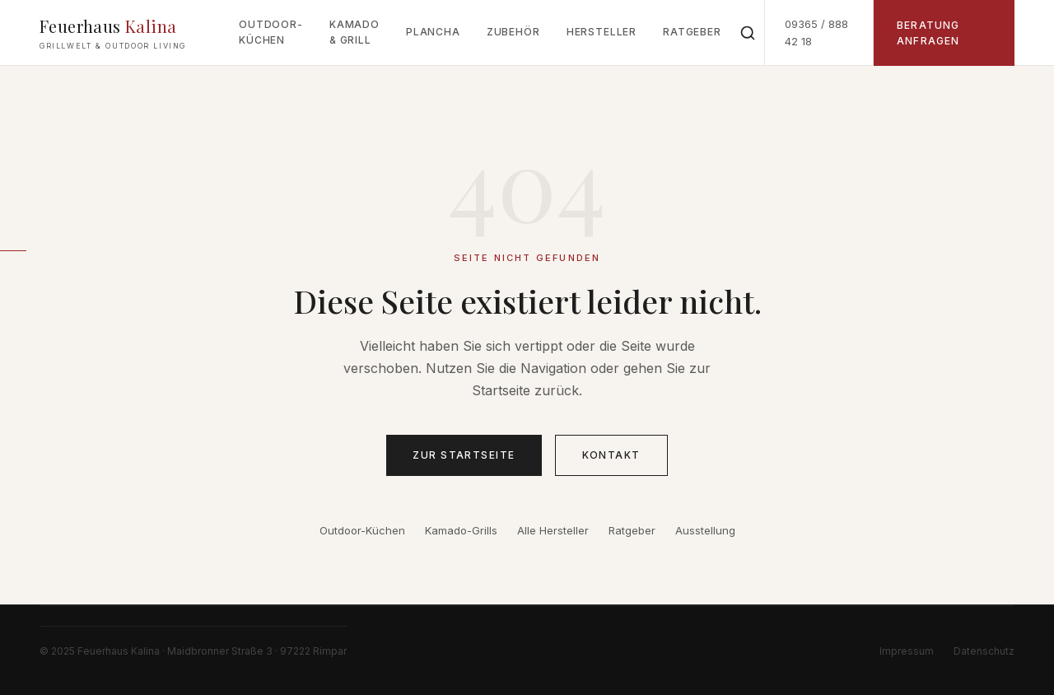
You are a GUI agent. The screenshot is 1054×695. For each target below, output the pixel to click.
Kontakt (611, 455)
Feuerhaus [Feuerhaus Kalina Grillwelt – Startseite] (113, 33)
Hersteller (602, 32)
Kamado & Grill (354, 32)
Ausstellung (705, 530)
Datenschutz (984, 651)
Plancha (433, 32)
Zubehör (513, 32)
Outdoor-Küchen (271, 32)
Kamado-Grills (461, 530)
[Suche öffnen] (748, 33)
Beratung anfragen (928, 33)
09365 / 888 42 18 (816, 32)
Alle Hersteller (553, 530)
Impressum (906, 651)
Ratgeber (692, 32)
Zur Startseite (464, 455)
